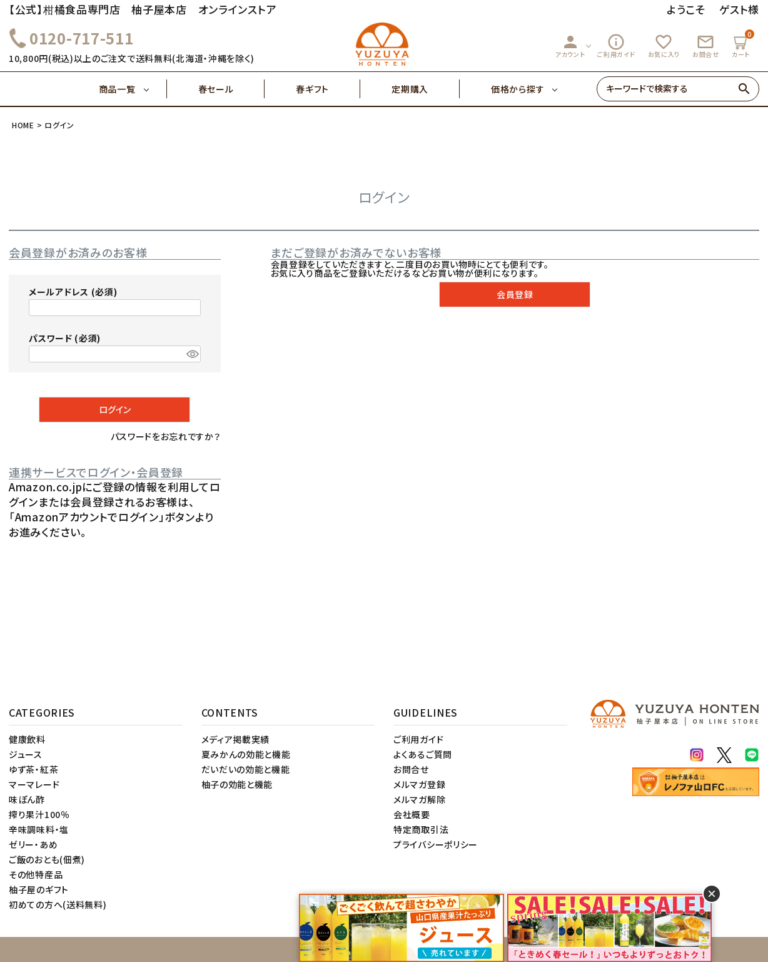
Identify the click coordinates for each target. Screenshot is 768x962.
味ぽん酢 (27, 799)
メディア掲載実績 (235, 739)
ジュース (26, 754)
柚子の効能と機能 (237, 784)
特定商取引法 (420, 829)
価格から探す (517, 89)
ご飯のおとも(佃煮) (47, 859)
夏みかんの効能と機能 (246, 754)
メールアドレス (73, 291)
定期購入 (426, 88)
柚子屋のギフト (39, 889)
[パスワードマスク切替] (191, 354)
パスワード (65, 338)
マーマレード (34, 784)
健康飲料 (27, 739)
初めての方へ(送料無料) (57, 904)
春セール (231, 88)
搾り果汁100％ (39, 814)
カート (742, 44)
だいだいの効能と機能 (245, 769)
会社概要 (411, 814)
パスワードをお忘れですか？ (166, 436)
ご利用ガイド (616, 46)
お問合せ (705, 46)
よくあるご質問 (422, 754)
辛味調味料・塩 (39, 829)
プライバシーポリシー (435, 844)
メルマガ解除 (419, 799)
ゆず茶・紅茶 (33, 769)
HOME (23, 125)
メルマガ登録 (419, 784)
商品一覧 (133, 88)
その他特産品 (36, 874)
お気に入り (664, 46)
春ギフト (328, 88)
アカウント (570, 46)
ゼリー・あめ (33, 844)
